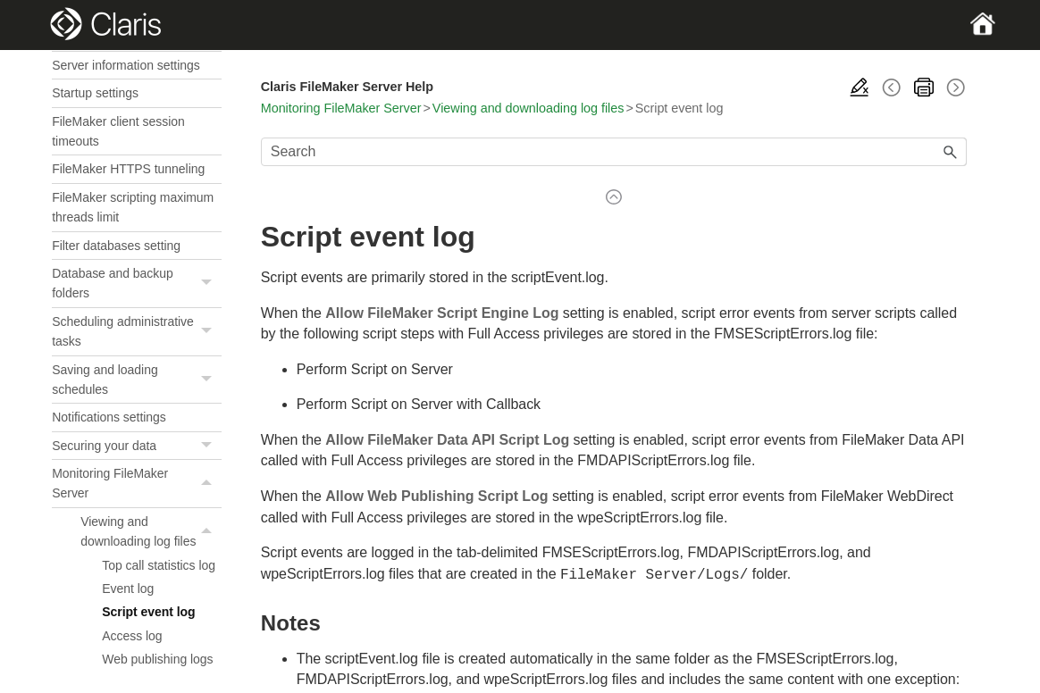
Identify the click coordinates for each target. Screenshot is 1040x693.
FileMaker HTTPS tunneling (128, 169)
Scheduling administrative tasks (137, 331)
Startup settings (95, 93)
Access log (132, 636)
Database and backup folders (137, 283)
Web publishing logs (157, 659)
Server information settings (126, 65)
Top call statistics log (158, 565)
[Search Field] (614, 152)
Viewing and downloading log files (151, 532)
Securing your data (137, 446)
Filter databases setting (116, 245)
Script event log (148, 612)
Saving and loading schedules (137, 380)
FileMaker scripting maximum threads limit (133, 207)
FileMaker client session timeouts (118, 131)
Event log (128, 588)
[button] (209, 283)
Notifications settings (109, 417)
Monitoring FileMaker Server (137, 483)
